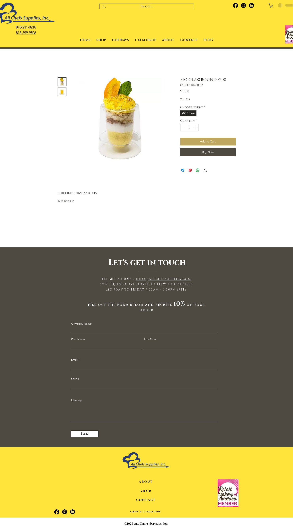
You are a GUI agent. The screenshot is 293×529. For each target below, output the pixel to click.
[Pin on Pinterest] (190, 170)
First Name (78, 339)
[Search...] (146, 6)
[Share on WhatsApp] (197, 170)
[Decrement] (183, 127)
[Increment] (195, 127)
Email (74, 359)
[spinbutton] (189, 127)
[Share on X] (205, 170)
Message (76, 400)
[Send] (85, 433)
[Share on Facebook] (182, 170)
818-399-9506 (26, 33)
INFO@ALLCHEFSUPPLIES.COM (163, 279)
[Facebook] (235, 5)
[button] (120, 40)
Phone (75, 378)
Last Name (150, 339)
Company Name (81, 323)
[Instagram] (243, 5)
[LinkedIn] (251, 5)
